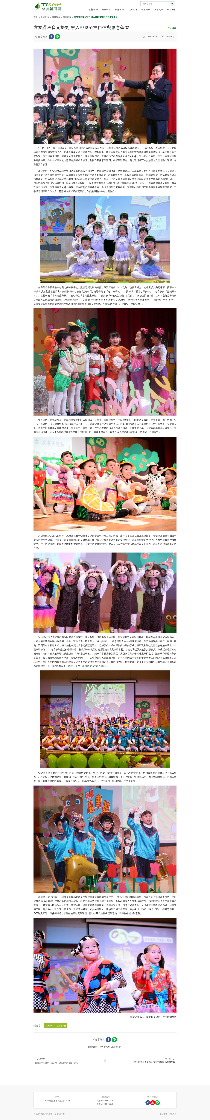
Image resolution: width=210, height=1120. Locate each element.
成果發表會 (61, 1026)
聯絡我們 (171, 9)
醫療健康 (106, 9)
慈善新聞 (93, 9)
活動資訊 (158, 9)
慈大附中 (49, 1026)
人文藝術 (132, 9)
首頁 (36, 17)
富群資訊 (172, 1114)
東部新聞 (67, 17)
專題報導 (145, 9)
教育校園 (119, 9)
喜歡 (172, 28)
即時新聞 (45, 17)
